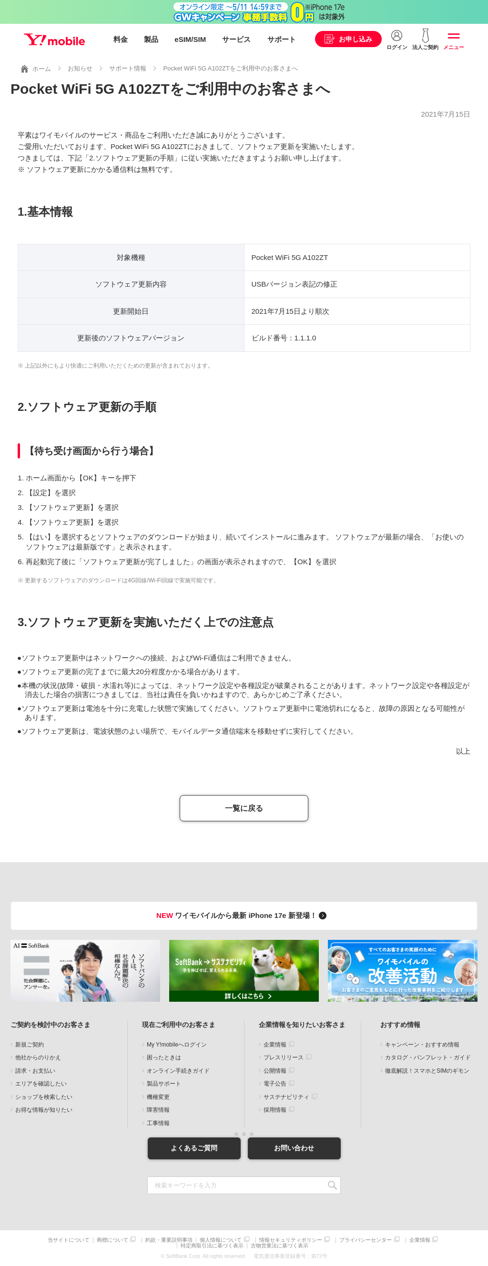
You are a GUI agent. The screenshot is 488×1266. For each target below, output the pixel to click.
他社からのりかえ (38, 1057)
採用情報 (275, 1110)
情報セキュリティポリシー (290, 1240)
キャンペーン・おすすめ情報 (422, 1044)
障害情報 (158, 1110)
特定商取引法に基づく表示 (212, 1245)
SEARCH (332, 1185)
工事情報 (158, 1123)
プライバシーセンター (365, 1240)
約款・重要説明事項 (169, 1240)
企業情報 (275, 1044)
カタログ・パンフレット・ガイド (428, 1057)
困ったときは (164, 1057)
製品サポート (164, 1083)
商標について (112, 1240)
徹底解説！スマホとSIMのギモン (427, 1070)
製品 (151, 39)
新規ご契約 (29, 1044)
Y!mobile (54, 39)
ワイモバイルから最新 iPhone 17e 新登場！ (242, 915)
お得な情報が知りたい (43, 1110)
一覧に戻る (244, 808)
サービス (236, 39)
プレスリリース (284, 1057)
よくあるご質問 (194, 1148)
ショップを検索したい (43, 1097)
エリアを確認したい (41, 1083)
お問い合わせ (294, 1148)
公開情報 (275, 1070)
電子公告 (275, 1083)
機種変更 (158, 1097)
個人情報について (221, 1240)
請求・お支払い (35, 1070)
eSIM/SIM (190, 39)
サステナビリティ (286, 1097)
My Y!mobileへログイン (177, 1044)
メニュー (453, 47)
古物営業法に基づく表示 (279, 1245)
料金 (120, 39)
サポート (281, 39)
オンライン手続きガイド (178, 1070)
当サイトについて (69, 1240)
